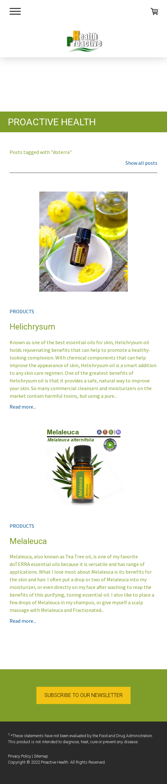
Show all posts (141, 163)
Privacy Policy (19, 756)
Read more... (23, 406)
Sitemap (41, 756)
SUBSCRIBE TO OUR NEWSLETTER (83, 695)
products (22, 311)
